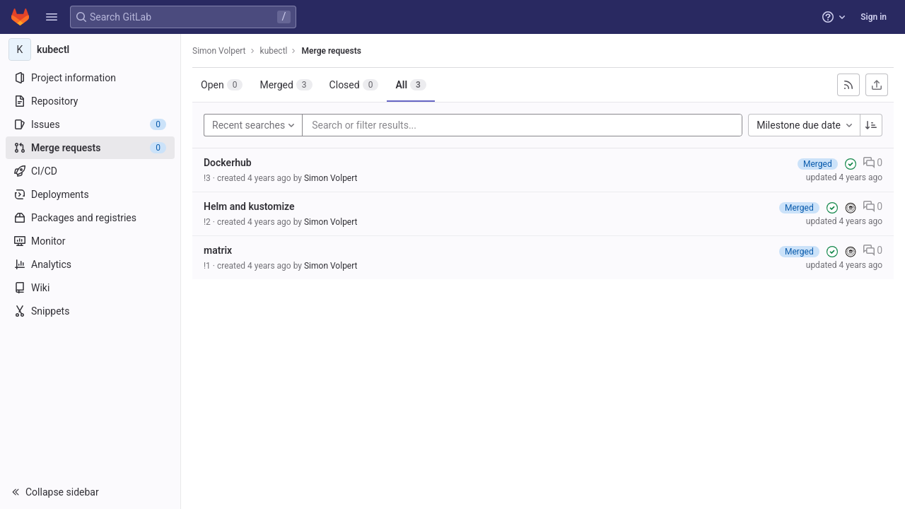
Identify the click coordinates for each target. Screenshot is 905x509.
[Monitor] (90, 241)
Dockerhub (228, 162)
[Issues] (90, 124)
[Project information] (90, 77)
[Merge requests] (90, 147)
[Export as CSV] (876, 85)
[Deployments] (90, 194)
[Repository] (90, 101)
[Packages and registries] (90, 217)
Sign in (873, 17)
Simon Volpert (219, 51)
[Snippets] (90, 311)
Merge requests (331, 51)
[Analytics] (90, 264)
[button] (51, 17)
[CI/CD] (90, 171)
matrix (218, 250)
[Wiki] (90, 287)
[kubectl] (90, 49)
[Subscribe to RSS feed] (848, 85)
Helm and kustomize (249, 206)
